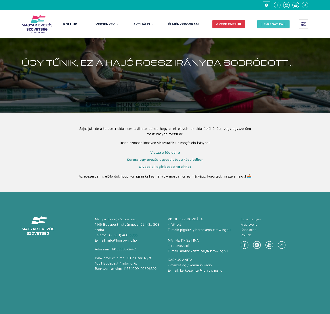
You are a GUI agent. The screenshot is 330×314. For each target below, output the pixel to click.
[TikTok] (305, 5)
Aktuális (142, 24)
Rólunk (70, 24)
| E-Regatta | (273, 24)
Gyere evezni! (228, 24)
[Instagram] (286, 5)
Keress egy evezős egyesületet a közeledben (165, 159)
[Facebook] (277, 5)
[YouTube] (295, 5)
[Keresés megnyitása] (266, 5)
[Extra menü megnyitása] (303, 24)
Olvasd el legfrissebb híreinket (165, 166)
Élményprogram (183, 24)
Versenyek (105, 24)
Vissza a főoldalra (165, 152)
